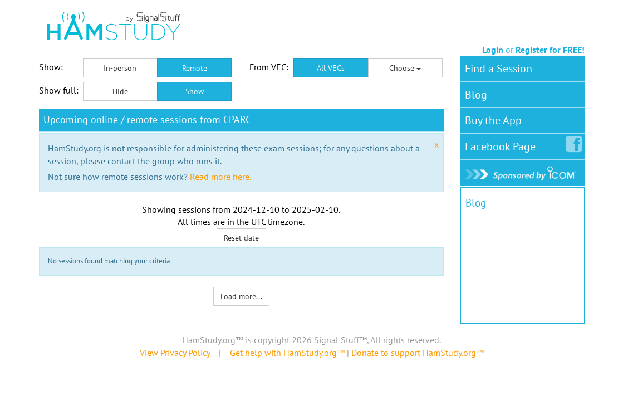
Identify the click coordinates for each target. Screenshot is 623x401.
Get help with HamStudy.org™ (287, 352)
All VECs (331, 68)
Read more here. (220, 176)
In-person (120, 68)
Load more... (241, 296)
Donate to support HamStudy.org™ (417, 352)
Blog (476, 94)
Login (492, 49)
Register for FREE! (550, 49)
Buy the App (493, 120)
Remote (194, 68)
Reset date (241, 238)
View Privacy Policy (175, 352)
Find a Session (498, 68)
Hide (120, 91)
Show (194, 91)
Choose (405, 68)
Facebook (502, 144)
